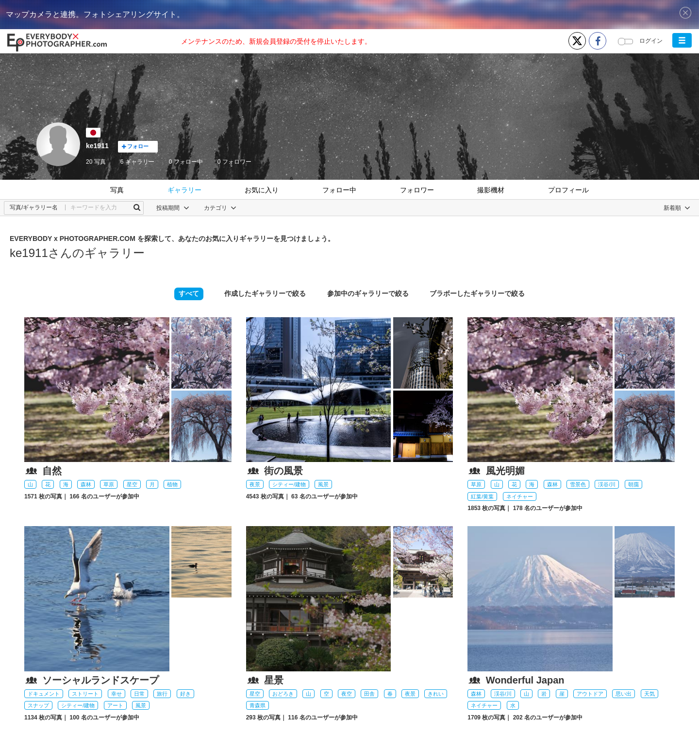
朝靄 (633, 484)
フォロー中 (186, 161)
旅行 (162, 694)
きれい (436, 694)
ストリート (85, 694)
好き (185, 694)
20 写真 (96, 161)
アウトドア (590, 694)
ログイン (651, 40)
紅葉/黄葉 (482, 496)
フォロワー (234, 161)
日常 (139, 694)
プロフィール (568, 190)
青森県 (258, 705)
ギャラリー (184, 190)
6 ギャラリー (137, 161)
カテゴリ (220, 208)
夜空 (346, 694)
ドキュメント (44, 694)
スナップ (38, 705)
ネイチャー (519, 496)
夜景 (255, 484)
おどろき (283, 694)
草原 (108, 484)
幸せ (116, 694)
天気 (649, 694)
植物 (172, 484)
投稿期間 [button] (172, 208)
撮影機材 (490, 190)
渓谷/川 (607, 484)
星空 (132, 484)
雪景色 (578, 484)
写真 (117, 190)
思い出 (624, 694)
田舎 (369, 694)
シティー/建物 (289, 484)
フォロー (135, 146)
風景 (323, 484)
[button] (682, 40)
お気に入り (262, 190)
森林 (86, 484)
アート (115, 705)
